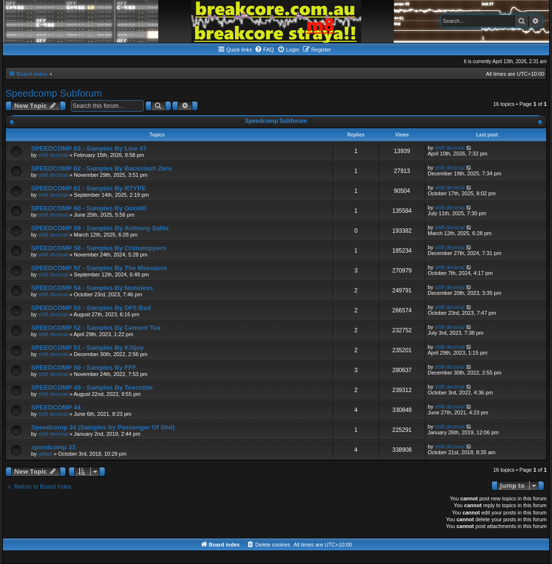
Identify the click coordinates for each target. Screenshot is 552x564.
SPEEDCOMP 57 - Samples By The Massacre (99, 268)
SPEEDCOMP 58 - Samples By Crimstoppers (98, 248)
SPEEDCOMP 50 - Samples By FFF (83, 367)
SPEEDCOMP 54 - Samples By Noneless (92, 287)
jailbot (45, 454)
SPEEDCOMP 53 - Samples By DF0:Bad (91, 307)
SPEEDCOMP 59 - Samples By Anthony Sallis (100, 228)
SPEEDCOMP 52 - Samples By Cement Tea (95, 327)
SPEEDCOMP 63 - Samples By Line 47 (89, 148)
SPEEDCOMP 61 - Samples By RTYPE (88, 188)
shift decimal (53, 155)
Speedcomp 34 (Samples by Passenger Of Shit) (103, 427)
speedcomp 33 (53, 447)
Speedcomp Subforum (53, 93)
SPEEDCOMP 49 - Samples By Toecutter (92, 387)
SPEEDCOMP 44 (56, 407)
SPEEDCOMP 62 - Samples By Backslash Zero (101, 168)
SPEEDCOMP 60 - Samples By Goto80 (89, 208)
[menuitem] (264, 49)
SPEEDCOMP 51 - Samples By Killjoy (87, 347)
